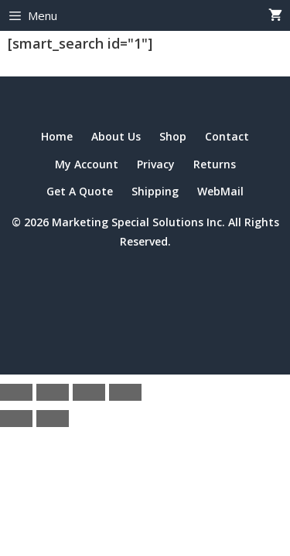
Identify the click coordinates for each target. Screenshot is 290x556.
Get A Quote (79, 191)
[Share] (89, 392)
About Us (116, 136)
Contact (227, 136)
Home (57, 136)
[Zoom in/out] (16, 392)
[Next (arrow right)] (52, 418)
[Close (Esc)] (125, 392)
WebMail (220, 191)
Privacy (156, 164)
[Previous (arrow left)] (16, 418)
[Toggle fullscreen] (52, 392)
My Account (86, 164)
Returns (214, 164)
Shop (172, 136)
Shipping (155, 191)
